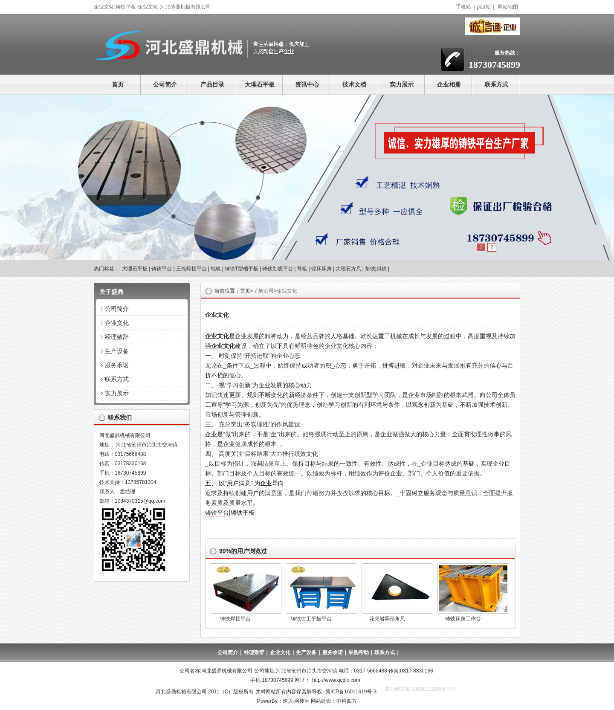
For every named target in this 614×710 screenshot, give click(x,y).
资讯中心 (307, 84)
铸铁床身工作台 (463, 619)
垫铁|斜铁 (376, 269)
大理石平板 (260, 84)
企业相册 (449, 84)
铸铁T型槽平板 (241, 269)
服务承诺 (117, 365)
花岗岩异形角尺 (387, 619)
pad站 (484, 7)
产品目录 (212, 84)
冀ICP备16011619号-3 (351, 692)
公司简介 (165, 84)
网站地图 (508, 7)
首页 (118, 84)
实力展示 (402, 84)
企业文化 (287, 291)
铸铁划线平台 (277, 269)
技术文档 (354, 84)
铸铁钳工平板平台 (311, 619)
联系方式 (496, 84)
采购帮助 (358, 652)
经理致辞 (117, 336)
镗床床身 (321, 269)
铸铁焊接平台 (235, 619)
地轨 (216, 269)
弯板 (302, 269)
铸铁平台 (161, 269)
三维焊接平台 (191, 269)
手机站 (463, 7)
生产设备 (117, 351)
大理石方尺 (348, 269)
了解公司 (263, 291)
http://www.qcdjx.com (336, 680)
